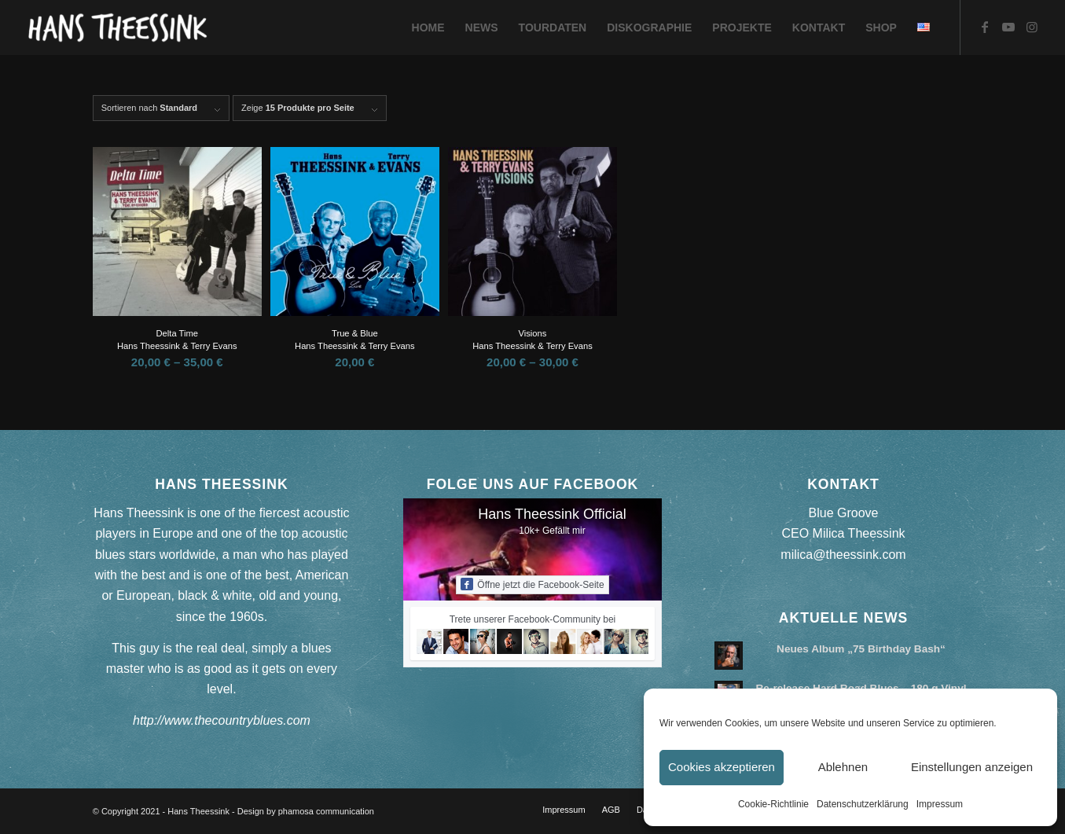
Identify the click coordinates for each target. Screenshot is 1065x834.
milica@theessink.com (842, 554)
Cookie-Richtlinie (773, 804)
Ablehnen (843, 766)
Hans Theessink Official (552, 514)
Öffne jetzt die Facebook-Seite (532, 584)
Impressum (939, 804)
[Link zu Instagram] (1032, 27)
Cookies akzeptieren (721, 766)
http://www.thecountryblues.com (221, 720)
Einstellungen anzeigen (972, 766)
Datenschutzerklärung (863, 804)
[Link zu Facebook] (985, 27)
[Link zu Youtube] (1008, 27)
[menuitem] (428, 27)
